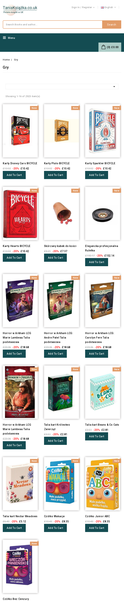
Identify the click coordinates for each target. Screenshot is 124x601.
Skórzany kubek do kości (60, 246)
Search (111, 24)
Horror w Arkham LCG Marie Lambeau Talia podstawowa (17, 338)
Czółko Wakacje (54, 516)
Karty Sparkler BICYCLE (100, 163)
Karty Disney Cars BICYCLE (20, 163)
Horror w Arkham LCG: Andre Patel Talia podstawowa (58, 338)
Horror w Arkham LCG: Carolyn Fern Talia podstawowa (99, 338)
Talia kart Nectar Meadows (20, 516)
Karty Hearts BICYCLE (17, 246)
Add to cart (14, 175)
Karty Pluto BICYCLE (57, 163)
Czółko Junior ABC (97, 516)
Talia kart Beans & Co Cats (102, 424)
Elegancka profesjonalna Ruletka (101, 248)
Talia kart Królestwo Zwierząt (57, 427)
